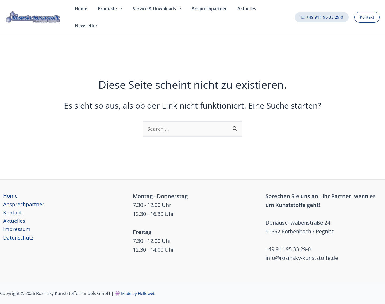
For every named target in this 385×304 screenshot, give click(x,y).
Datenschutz (15, 228)
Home (7, 184)
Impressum (14, 219)
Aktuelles (11, 210)
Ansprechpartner (21, 193)
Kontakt (9, 202)
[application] (116, 11)
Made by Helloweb (139, 281)
